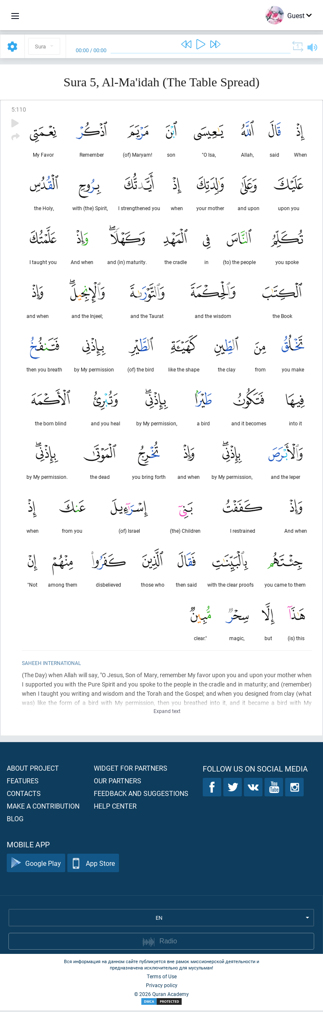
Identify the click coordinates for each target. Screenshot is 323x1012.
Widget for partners (130, 769)
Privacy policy (161, 986)
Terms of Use (162, 978)
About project (33, 769)
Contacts (24, 794)
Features (23, 782)
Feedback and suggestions (141, 794)
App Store (93, 864)
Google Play (36, 864)
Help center (115, 807)
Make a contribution (43, 807)
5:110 (18, 109)
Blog (15, 820)
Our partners (117, 782)
